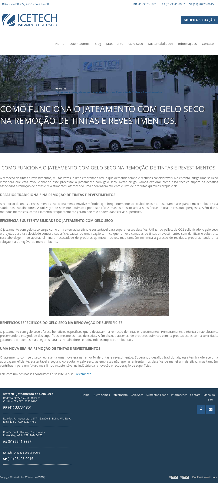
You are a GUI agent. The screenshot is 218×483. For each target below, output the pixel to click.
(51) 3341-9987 (173, 4)
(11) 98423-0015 (201, 4)
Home (59, 43)
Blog (98, 43)
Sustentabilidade (160, 43)
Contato (208, 43)
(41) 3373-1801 (145, 4)
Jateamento (114, 43)
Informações (187, 43)
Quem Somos (79, 43)
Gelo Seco (135, 43)
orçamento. (84, 374)
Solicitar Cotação (199, 20)
